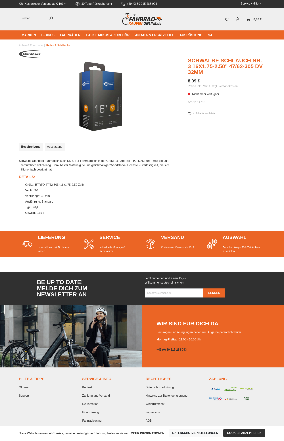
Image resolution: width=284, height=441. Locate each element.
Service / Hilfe (250, 3)
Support (24, 395)
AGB (149, 420)
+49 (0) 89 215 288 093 (142, 3)
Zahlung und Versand (96, 395)
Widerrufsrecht (155, 403)
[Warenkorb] (254, 19)
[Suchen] (33, 18)
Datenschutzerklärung (160, 387)
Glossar (24, 387)
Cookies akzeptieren (244, 432)
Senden (214, 292)
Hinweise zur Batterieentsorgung (166, 395)
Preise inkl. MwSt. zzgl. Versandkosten (213, 86)
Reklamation (90, 403)
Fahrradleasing (92, 420)
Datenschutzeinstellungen (195, 432)
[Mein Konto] (237, 19)
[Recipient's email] (174, 293)
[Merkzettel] (226, 19)
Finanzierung (90, 412)
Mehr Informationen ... (149, 433)
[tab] (31, 147)
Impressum (153, 412)
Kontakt (87, 387)
